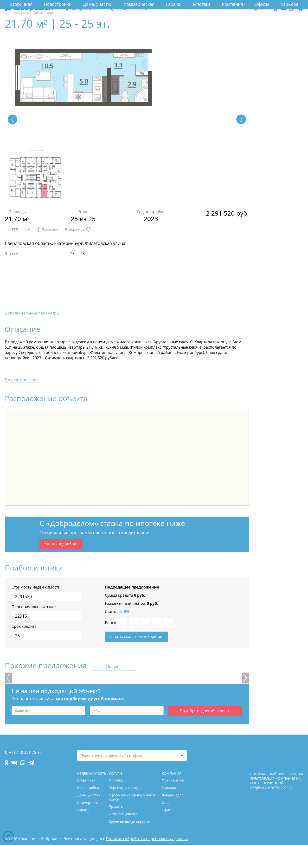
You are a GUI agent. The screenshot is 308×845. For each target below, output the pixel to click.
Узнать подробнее (61, 544)
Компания (232, 4)
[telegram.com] (300, 8)
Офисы (262, 4)
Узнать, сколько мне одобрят (136, 637)
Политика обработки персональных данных (147, 838)
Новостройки (57, 4)
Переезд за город (123, 787)
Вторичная (21, 4)
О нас (166, 802)
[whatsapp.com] (291, 8)
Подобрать (205, 711)
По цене (114, 667)
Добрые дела (172, 795)
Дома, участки (97, 4)
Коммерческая (139, 4)
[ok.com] (275, 8)
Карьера (289, 4)
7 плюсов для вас (123, 814)
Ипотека (202, 4)
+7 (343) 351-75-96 (130, 8)
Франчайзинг (173, 780)
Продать (116, 806)
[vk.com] (283, 8)
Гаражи (173, 4)
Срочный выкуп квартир (129, 821)
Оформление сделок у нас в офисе (132, 797)
